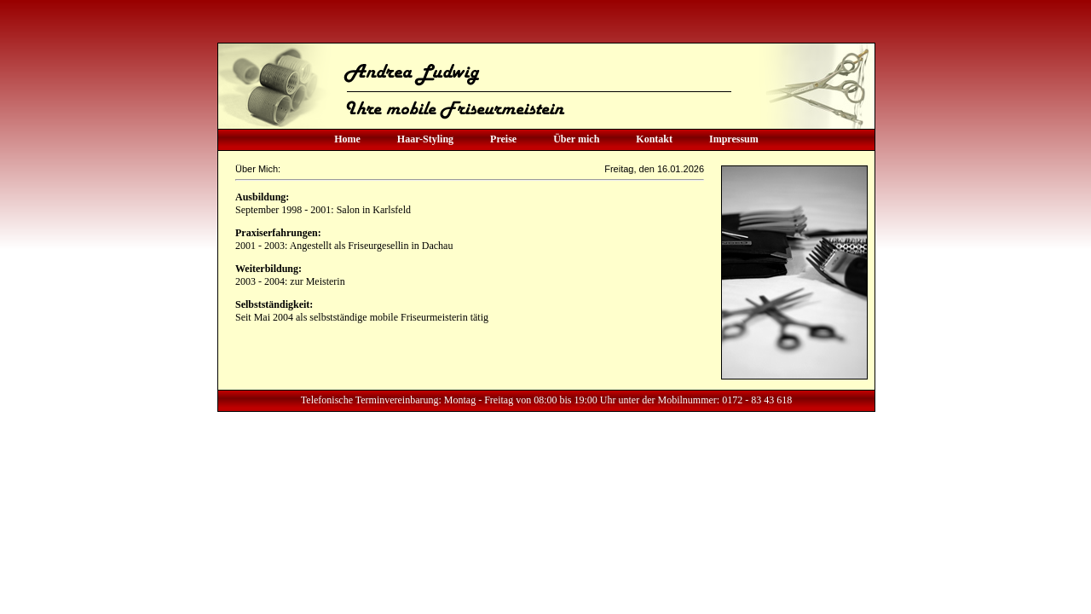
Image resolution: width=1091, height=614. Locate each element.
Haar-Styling (425, 139)
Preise (503, 139)
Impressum (734, 139)
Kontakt (654, 139)
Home (347, 139)
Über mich (576, 139)
